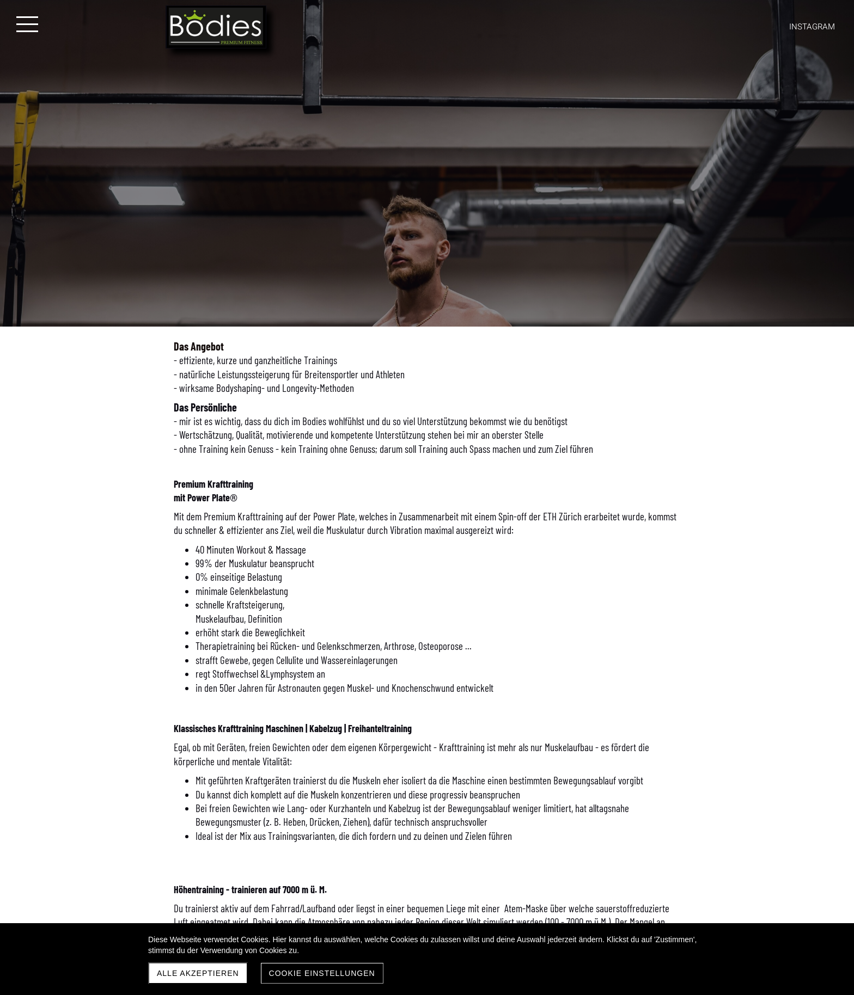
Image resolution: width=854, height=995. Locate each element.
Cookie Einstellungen (322, 973)
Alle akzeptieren (198, 973)
